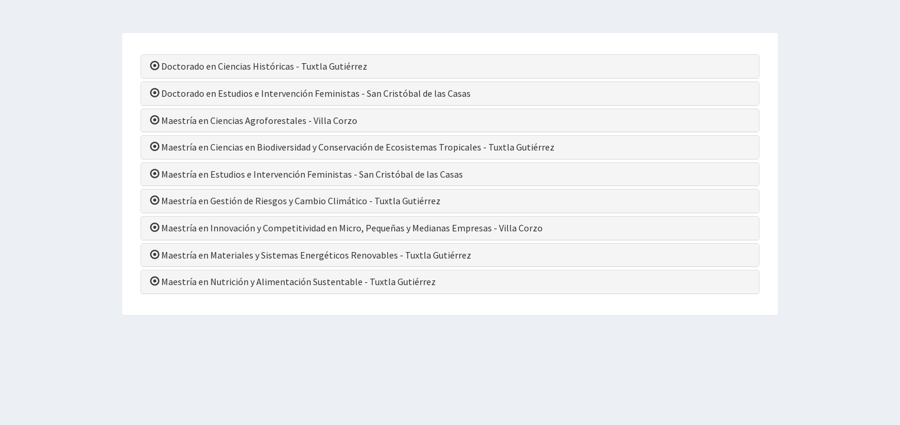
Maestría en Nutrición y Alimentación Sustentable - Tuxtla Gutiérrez (293, 281)
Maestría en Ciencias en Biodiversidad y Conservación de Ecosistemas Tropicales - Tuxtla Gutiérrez (352, 147)
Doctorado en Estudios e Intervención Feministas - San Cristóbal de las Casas (310, 93)
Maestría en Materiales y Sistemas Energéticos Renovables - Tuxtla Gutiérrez (310, 255)
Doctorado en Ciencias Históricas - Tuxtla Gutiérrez (258, 66)
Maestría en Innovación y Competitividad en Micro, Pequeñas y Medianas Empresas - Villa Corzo (346, 228)
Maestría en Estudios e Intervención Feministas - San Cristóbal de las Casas (306, 174)
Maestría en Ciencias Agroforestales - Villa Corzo (253, 120)
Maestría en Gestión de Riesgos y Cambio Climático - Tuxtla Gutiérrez (295, 201)
